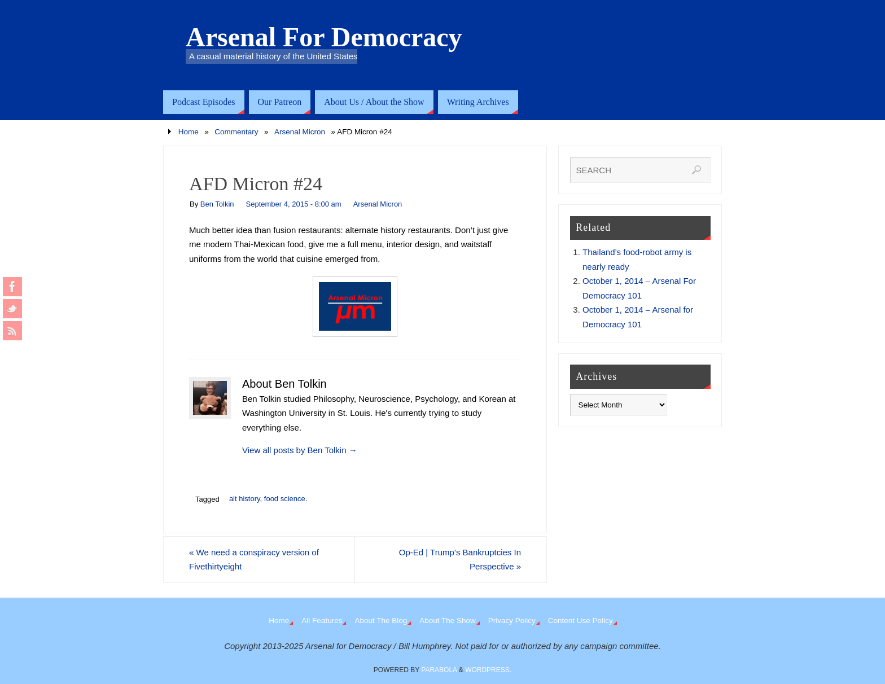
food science (284, 498)
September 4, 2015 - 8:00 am (293, 204)
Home (188, 132)
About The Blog (380, 620)
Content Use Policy (580, 620)
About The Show (447, 620)
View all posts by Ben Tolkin (299, 450)
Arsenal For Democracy (324, 37)
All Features (321, 620)
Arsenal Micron (299, 132)
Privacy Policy (512, 620)
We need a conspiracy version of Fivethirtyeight (254, 559)
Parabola (439, 670)
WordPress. (488, 670)
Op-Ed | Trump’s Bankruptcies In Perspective (460, 559)
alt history (244, 498)
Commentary (236, 132)
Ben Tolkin (217, 204)
